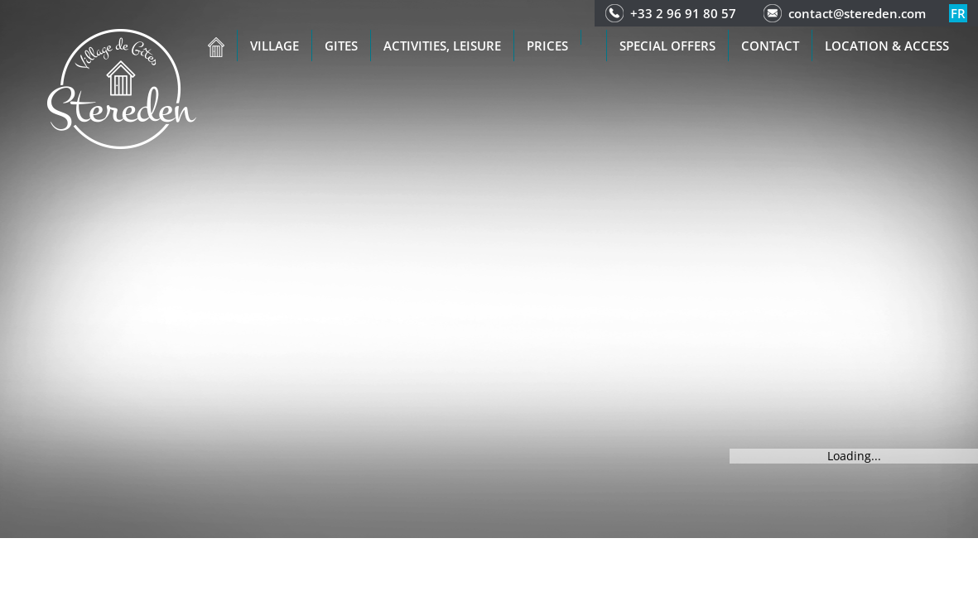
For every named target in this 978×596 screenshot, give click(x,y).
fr (958, 13)
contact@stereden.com (857, 13)
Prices (547, 45)
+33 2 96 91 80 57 (683, 13)
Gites (341, 45)
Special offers (667, 45)
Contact (770, 45)
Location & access (887, 45)
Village (274, 45)
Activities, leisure (442, 45)
